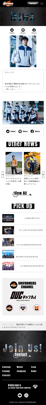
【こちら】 (18, 89)
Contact (6, 375)
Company (21, 371)
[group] (14, 168)
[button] (3, 174)
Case (33, 367)
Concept (6, 367)
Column (6, 371)
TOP (4, 324)
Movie (20, 367)
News (11, 324)
